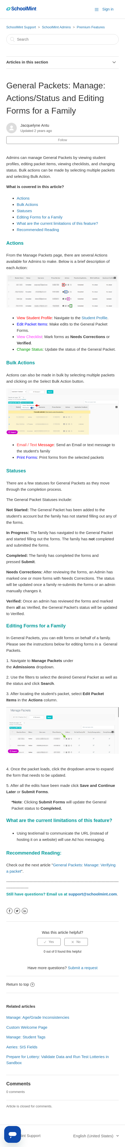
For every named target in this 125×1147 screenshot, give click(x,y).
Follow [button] (62, 140)
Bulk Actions (27, 204)
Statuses (24, 211)
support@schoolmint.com (92, 894)
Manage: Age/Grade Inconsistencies (37, 1017)
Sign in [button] (107, 9)
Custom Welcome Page (26, 1027)
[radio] (49, 942)
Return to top (20, 984)
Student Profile (94, 318)
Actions (23, 198)
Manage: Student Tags (26, 1037)
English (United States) (94, 1136)
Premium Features (91, 27)
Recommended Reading (38, 229)
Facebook (9, 911)
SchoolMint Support (21, 27)
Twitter (17, 911)
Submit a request (82, 967)
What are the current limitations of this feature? (57, 223)
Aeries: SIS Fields (21, 1047)
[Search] (62, 39)
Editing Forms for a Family (39, 217)
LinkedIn (24, 911)
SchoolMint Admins (56, 27)
